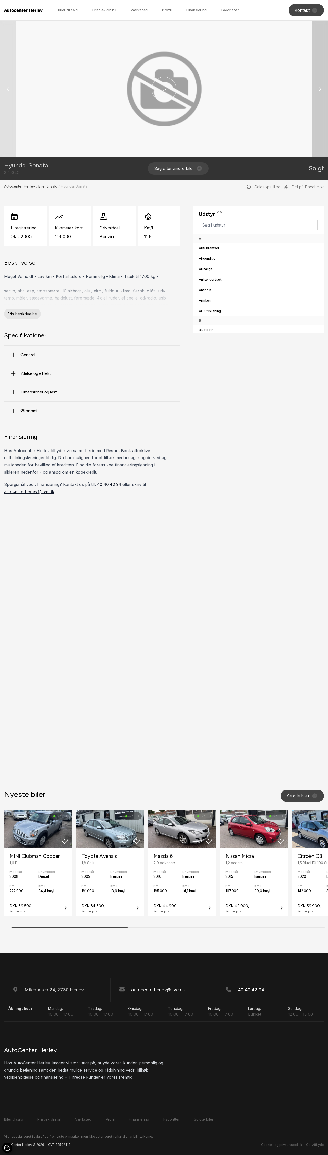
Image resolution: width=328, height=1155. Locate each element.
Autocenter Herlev (19, 186)
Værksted (139, 10)
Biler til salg (68, 10)
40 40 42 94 (109, 484)
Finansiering (196, 10)
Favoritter (230, 10)
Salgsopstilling (263, 186)
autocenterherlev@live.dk (29, 491)
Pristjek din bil (104, 10)
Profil (167, 10)
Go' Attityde (315, 1145)
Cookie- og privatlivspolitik (281, 1145)
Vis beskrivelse (22, 313)
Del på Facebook (304, 186)
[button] (320, 89)
